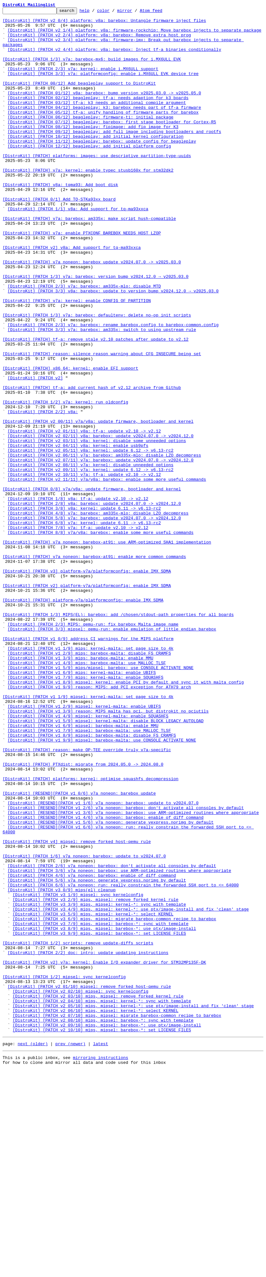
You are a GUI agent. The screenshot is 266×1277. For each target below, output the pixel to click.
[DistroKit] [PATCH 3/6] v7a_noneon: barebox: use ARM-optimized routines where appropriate (119, 1043)
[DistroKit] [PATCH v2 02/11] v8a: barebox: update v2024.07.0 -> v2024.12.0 (101, 522)
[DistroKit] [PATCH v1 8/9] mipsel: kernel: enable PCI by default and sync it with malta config (126, 817)
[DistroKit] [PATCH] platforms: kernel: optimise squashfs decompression (90, 933)
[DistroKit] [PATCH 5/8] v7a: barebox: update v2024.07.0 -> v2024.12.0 (94, 620)
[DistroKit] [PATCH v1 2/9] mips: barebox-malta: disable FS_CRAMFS (89, 782)
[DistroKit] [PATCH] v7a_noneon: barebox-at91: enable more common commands (94, 666)
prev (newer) (70, 1249)
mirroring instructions (100, 1264)
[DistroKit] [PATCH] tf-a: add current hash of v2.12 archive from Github (92, 464)
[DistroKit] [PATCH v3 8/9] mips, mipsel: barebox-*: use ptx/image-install (104, 1113)
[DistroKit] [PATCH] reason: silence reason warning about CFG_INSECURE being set (102, 423)
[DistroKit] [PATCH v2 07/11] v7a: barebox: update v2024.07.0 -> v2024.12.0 (101, 550)
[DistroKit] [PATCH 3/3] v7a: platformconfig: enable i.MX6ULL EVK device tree (103, 87)
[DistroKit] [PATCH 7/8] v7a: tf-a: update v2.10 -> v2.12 (78, 632)
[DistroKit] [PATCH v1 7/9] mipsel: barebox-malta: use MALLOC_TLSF (89, 875)
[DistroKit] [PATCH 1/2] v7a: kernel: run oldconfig (65, 481)
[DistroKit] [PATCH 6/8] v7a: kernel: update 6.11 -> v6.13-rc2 (84, 626)
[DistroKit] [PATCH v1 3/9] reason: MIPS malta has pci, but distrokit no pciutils (108, 852)
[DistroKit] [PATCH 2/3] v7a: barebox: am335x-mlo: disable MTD (84, 342)
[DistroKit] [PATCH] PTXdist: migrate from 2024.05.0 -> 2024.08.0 (83, 916)
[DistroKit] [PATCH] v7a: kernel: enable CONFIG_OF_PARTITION (77, 359)
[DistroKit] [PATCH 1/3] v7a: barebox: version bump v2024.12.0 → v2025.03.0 (95, 330)
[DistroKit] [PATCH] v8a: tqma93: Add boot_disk (60, 220)
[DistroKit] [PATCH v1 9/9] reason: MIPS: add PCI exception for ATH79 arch (99, 823)
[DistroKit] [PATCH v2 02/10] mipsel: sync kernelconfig (80, 1188)
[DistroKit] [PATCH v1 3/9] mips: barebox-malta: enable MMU (80, 788)
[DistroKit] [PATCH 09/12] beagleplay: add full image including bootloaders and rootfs (114, 156)
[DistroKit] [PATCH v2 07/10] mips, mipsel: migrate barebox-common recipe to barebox (117, 1217)
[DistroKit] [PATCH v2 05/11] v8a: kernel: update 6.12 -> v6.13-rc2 (91, 539)
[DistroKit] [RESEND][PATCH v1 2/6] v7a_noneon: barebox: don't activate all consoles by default (126, 968)
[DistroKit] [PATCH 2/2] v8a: (43, 493)
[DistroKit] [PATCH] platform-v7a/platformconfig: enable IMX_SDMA (83, 719)
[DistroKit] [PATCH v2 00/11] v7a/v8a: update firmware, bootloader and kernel (98, 504)
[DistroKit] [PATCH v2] (35, 452)
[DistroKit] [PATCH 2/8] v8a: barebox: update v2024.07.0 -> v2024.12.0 (94, 603)
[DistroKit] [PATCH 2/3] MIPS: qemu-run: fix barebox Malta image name (93, 748)
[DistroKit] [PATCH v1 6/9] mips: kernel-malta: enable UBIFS (82, 806)
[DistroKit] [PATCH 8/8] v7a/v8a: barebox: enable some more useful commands (101, 637)
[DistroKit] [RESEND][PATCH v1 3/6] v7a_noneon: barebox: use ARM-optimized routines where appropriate (133, 974)
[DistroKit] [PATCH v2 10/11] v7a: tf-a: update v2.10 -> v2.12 (84, 568)
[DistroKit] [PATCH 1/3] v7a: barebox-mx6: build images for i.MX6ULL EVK (92, 69)
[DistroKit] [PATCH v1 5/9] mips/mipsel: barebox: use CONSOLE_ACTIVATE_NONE (101, 800)
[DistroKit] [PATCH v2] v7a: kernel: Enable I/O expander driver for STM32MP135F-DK (104, 1153)
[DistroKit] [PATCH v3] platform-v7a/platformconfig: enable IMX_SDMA (87, 684)
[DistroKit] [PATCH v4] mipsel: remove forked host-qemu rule (77, 1008)
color (113, 12)
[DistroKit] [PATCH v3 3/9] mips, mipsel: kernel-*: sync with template (99, 1084)
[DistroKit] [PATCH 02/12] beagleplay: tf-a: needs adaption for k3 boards (98, 116)
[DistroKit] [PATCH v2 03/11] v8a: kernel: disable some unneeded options (97, 527)
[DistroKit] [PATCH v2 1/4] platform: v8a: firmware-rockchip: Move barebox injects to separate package (134, 35)
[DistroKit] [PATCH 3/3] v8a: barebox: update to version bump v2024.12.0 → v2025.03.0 (113, 348)
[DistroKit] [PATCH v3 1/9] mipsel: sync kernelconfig (78, 1072)
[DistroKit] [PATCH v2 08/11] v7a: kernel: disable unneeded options (91, 556)
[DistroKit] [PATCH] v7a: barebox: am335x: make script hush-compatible (89, 261)
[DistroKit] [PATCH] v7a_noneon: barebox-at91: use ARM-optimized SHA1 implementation (107, 649)
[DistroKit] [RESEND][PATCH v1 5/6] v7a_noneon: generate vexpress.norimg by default (111, 985)
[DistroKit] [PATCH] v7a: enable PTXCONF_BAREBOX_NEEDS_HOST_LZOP (82, 278)
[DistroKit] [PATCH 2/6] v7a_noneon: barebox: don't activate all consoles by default (112, 1037)
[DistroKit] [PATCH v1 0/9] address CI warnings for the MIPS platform (88, 765)
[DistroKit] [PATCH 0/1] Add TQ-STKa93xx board (59, 238)
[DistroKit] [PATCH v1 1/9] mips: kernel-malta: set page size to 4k (91, 777)
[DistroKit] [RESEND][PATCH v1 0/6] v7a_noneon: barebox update (79, 950)
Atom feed (161, 12)
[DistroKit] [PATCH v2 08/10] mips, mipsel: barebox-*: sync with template (103, 1223)
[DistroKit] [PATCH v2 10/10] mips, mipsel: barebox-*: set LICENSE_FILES (102, 1234)
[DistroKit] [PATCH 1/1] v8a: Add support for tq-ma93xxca (78, 249)
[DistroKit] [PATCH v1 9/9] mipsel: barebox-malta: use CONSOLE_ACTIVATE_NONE (102, 887)
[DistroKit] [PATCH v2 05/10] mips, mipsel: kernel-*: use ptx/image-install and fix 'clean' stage (133, 1205)
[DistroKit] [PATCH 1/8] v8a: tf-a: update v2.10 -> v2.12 (78, 597)
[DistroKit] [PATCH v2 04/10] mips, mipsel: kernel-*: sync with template (102, 1200)
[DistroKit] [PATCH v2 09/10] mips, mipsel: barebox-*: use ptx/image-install (107, 1229)
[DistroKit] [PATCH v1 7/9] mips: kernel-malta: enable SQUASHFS (86, 811)
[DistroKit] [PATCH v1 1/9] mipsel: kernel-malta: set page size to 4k (88, 834)
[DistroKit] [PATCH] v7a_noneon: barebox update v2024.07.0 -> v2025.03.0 (92, 313)
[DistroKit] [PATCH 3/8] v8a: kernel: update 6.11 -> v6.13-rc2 (84, 608)
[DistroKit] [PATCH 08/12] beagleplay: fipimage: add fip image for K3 (93, 151)
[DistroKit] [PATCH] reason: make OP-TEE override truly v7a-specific (87, 898)
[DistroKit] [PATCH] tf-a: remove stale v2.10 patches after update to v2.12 (95, 406)
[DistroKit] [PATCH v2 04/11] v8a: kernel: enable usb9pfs (78, 533)
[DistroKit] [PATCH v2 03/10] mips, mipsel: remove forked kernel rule (98, 1194)
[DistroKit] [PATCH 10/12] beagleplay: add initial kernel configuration (96, 162)
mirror (134, 12)
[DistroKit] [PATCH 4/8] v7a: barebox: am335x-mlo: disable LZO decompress (98, 614)
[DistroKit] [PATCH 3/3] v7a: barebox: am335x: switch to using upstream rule (102, 394)
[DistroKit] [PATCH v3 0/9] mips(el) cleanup (62, 1066)
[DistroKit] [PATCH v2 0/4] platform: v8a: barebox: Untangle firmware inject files (104, 23)
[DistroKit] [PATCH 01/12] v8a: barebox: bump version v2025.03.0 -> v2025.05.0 (104, 110)
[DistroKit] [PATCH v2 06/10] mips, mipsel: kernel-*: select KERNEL (95, 1211)
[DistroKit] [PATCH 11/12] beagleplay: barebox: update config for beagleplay (102, 168)
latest (100, 1249)
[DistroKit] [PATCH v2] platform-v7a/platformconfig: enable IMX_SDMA (87, 701)
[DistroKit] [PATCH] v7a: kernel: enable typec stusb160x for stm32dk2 (88, 203)
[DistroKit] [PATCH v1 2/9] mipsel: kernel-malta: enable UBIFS (84, 846)
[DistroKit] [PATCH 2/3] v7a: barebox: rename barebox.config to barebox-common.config (113, 388)
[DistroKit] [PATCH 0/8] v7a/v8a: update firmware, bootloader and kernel (92, 585)
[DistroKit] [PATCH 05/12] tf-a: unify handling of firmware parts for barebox (103, 133)
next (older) (33, 1249)
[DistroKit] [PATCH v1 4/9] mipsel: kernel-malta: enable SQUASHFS (88, 858)
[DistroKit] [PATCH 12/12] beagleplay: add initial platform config (89, 174)
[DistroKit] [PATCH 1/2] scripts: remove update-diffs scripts (78, 1130)
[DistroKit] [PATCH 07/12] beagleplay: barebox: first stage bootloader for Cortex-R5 (112, 145)
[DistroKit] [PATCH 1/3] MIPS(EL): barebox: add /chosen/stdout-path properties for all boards (118, 736)
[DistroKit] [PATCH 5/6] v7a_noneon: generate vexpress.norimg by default (97, 1055)
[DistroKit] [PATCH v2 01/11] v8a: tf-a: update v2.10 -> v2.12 (84, 516)
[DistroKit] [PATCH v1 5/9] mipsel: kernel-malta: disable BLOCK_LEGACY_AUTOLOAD (106, 863)
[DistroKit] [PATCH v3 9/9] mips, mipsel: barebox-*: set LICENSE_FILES (99, 1118)
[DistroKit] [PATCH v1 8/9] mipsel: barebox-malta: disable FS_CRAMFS (92, 881)
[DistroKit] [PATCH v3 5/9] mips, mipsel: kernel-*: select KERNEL (93, 1095)
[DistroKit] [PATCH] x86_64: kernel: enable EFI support (70, 440)
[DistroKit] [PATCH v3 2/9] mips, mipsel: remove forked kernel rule (95, 1078)
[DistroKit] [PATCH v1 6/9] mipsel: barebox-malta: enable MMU (83, 869)
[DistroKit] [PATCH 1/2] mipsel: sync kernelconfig (64, 1171)
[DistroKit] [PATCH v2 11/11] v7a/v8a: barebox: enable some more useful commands (107, 574)
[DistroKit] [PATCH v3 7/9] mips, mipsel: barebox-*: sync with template (100, 1107)
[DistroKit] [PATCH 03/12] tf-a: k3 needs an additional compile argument (97, 122)
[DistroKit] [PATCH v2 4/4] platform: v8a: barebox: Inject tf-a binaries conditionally (114, 58)
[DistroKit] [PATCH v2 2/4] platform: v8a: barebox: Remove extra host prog (99, 40)
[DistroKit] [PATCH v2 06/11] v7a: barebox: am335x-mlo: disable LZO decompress (104, 545)
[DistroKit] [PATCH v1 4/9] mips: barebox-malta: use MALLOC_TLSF (87, 794)
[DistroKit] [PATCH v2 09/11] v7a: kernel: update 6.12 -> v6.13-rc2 (91, 562)
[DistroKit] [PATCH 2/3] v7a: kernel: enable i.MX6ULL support (83, 81)
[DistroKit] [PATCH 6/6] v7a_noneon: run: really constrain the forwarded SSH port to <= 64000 (123, 1061)
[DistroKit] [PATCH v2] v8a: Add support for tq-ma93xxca (72, 295)
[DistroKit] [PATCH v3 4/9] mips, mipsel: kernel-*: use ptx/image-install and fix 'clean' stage (131, 1090)
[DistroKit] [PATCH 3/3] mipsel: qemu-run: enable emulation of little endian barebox (112, 753)
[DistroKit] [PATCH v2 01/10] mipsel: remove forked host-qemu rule (89, 1182)
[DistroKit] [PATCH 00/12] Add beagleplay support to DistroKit (79, 98)
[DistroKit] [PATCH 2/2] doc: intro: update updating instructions (88, 1142)
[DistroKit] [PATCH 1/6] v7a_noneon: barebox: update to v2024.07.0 (84, 1026)
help (95, 12)
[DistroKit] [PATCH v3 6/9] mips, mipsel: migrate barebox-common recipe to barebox (114, 1101)
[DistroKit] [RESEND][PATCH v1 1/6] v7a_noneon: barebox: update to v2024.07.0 (103, 962)
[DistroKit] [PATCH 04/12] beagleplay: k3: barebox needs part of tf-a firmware (104, 127)
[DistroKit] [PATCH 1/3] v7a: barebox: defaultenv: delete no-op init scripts (97, 377)
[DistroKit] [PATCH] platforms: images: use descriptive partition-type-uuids (97, 185)
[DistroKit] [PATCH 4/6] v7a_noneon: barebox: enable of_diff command (92, 1049)
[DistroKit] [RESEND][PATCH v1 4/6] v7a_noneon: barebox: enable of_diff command (106, 979)
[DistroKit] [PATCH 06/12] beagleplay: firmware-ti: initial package (91, 139)
